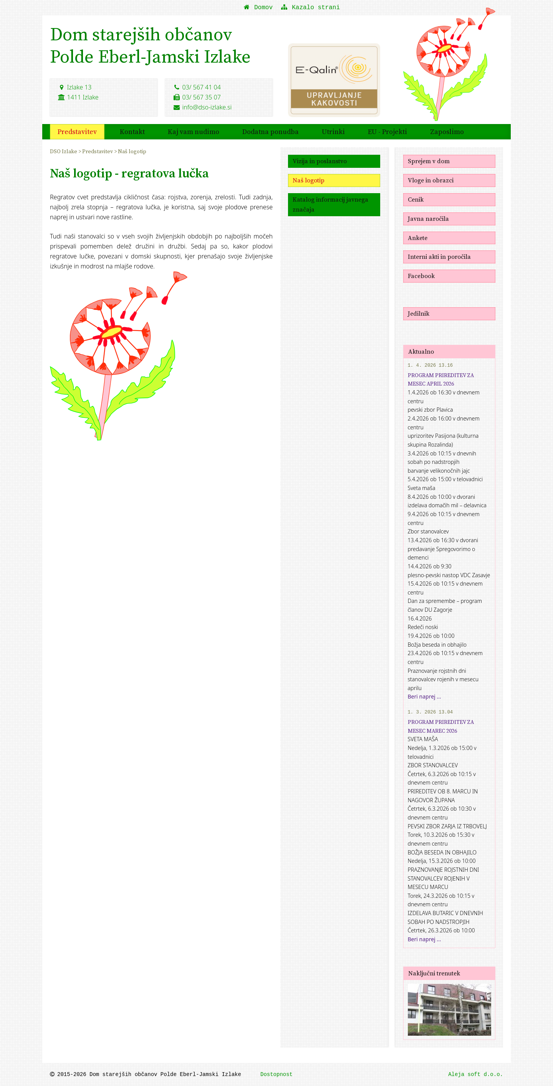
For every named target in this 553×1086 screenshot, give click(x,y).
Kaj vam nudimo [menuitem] (193, 131)
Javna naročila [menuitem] (428, 218)
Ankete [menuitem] (417, 237)
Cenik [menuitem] (416, 199)
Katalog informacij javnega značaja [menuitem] (330, 204)
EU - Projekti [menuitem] (387, 131)
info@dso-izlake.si (202, 107)
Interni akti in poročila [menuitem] (439, 256)
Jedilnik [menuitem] (418, 313)
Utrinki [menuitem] (333, 131)
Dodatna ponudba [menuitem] (270, 131)
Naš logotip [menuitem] (132, 151)
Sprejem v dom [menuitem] (429, 161)
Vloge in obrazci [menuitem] (431, 180)
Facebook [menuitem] (421, 276)
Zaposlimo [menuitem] (447, 131)
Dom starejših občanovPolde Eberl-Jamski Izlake (150, 45)
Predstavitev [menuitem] (77, 131)
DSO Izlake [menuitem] (64, 151)
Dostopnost (276, 1074)
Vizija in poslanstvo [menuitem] (320, 161)
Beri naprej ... (424, 696)
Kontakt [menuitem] (132, 131)
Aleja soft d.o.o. (475, 1074)
